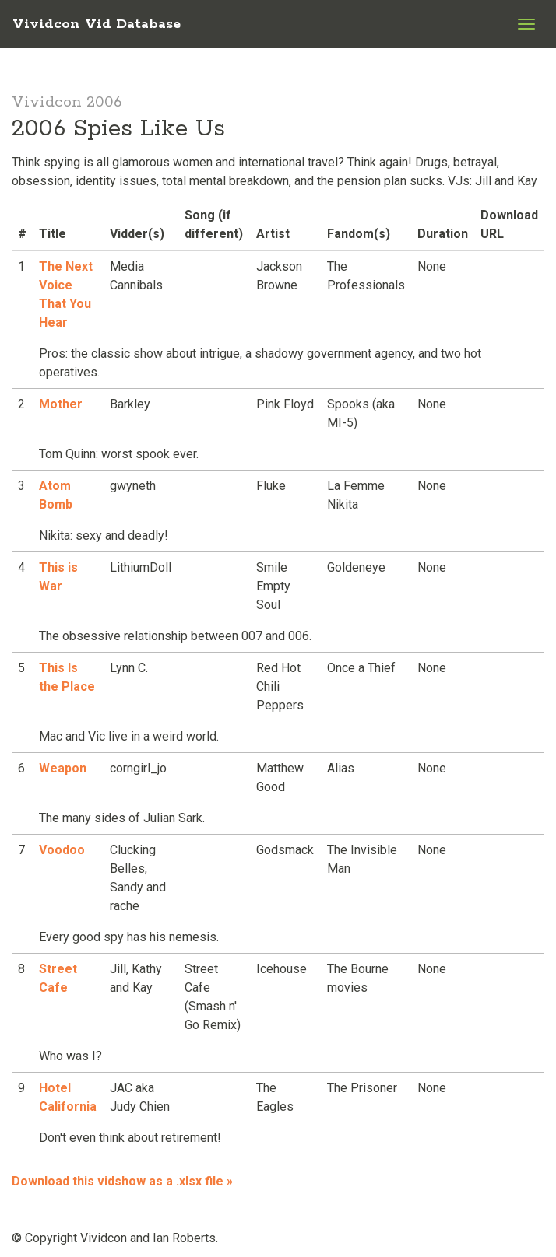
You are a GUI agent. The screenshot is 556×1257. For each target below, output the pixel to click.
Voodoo (62, 849)
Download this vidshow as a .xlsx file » (122, 1181)
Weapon (62, 768)
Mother (61, 404)
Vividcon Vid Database (96, 24)
